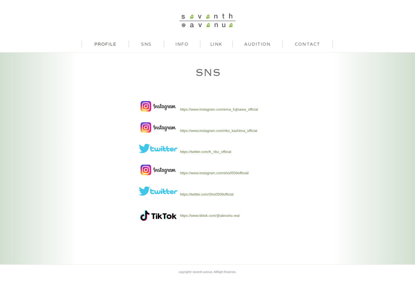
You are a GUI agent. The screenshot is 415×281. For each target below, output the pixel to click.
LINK (216, 44)
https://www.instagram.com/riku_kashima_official (218, 131)
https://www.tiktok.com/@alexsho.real (210, 216)
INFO (181, 44)
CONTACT (307, 44)
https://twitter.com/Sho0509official (206, 194)
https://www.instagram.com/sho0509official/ (214, 173)
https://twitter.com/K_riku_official (205, 152)
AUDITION (257, 44)
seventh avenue (207, 20)
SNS (146, 44)
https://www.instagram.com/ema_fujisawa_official (219, 109)
